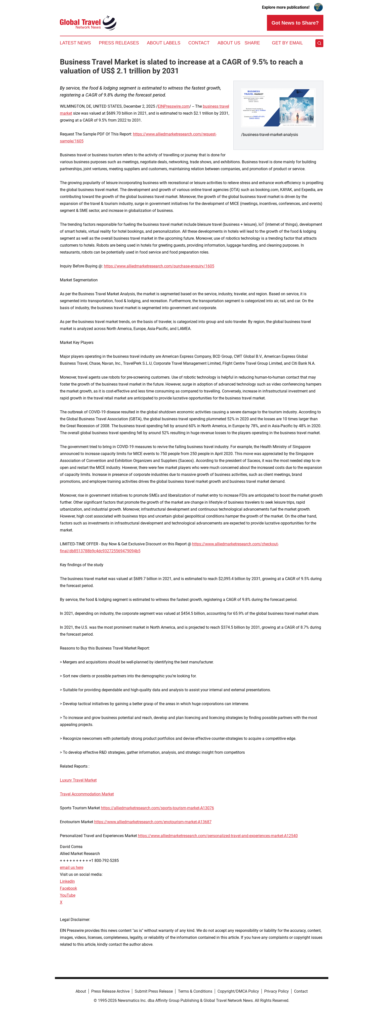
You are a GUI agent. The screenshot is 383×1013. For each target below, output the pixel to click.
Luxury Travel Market (78, 780)
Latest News (75, 42)
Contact (199, 42)
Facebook (68, 888)
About (81, 991)
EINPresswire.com (173, 106)
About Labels (163, 42)
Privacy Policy (276, 991)
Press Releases (119, 42)
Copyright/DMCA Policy (238, 991)
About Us (228, 42)
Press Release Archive (110, 991)
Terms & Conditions (195, 991)
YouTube (67, 895)
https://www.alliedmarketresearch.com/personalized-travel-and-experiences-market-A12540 (218, 835)
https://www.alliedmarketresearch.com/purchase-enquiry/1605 (159, 266)
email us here (71, 867)
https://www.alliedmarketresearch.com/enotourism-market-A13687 (153, 821)
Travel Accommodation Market (87, 794)
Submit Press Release (154, 991)
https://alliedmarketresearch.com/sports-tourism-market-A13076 (157, 808)
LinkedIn (67, 881)
